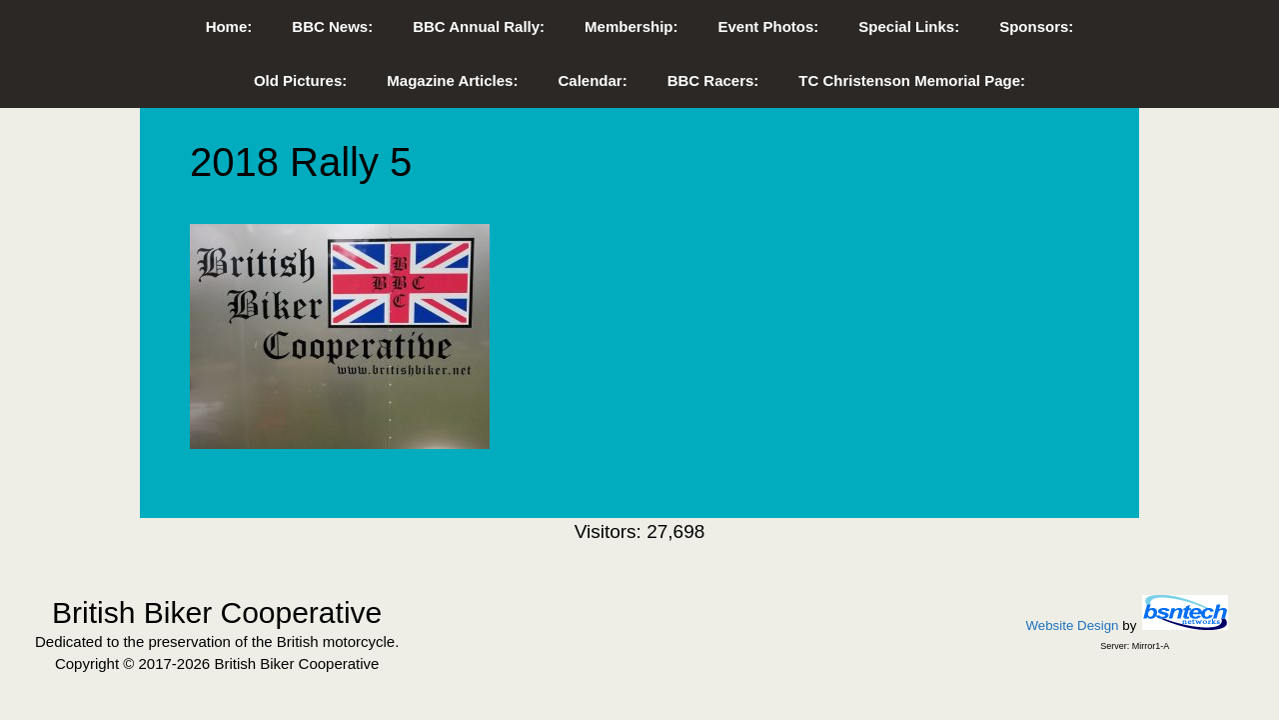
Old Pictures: (300, 80)
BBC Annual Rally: (479, 26)
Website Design (1071, 625)
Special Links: (908, 26)
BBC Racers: (713, 80)
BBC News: (332, 26)
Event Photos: (767, 26)
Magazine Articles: (452, 80)
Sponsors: (1036, 26)
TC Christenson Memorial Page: (911, 80)
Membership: (631, 26)
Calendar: (592, 80)
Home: (229, 26)
